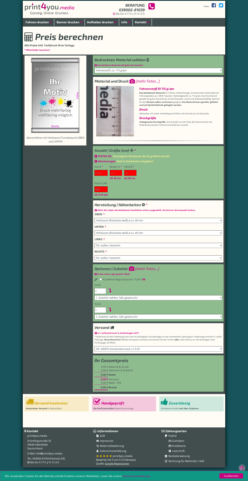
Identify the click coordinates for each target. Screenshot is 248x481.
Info (125, 22)
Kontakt (142, 22)
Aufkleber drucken (102, 22)
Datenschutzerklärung (136, 476)
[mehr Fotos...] (145, 81)
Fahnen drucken (39, 22)
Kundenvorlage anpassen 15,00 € (121, 279)
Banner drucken (69, 22)
